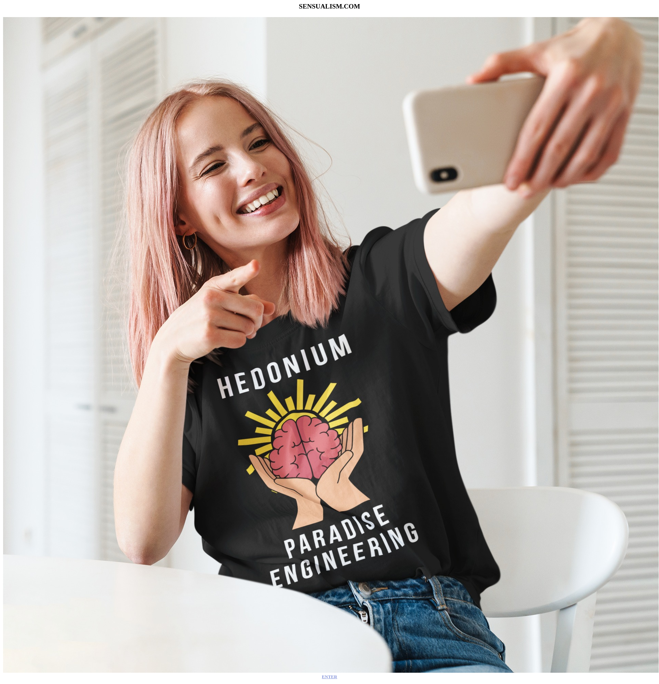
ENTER (329, 676)
